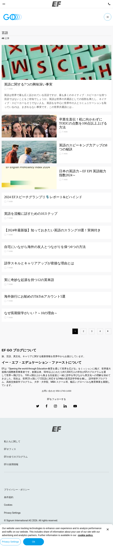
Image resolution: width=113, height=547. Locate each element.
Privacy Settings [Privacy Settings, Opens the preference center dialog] (10, 541)
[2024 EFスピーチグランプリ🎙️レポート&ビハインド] (56, 199)
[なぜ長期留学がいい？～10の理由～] (56, 315)
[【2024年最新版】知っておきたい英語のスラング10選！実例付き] (56, 232)
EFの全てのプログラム (16, 456)
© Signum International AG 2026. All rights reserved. (31, 520)
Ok (33, 541)
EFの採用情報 (11, 464)
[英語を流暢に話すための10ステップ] (56, 215)
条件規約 (8, 497)
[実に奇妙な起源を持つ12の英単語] (56, 282)
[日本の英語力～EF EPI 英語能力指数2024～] (56, 178)
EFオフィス (10, 449)
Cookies (8, 505)
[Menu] (107, 17)
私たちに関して (12, 441)
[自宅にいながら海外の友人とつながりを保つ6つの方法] (56, 249)
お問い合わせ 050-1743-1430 (56, 391)
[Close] (107, 529)
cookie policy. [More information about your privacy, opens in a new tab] (85, 535)
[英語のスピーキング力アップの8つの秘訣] (56, 152)
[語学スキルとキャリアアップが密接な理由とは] (56, 265)
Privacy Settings (12, 512)
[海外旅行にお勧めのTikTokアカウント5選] (56, 298)
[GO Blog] (12, 17)
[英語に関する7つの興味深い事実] (56, 62)
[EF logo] (56, 429)
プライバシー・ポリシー (17, 489)
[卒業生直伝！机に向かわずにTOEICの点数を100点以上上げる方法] (56, 126)
